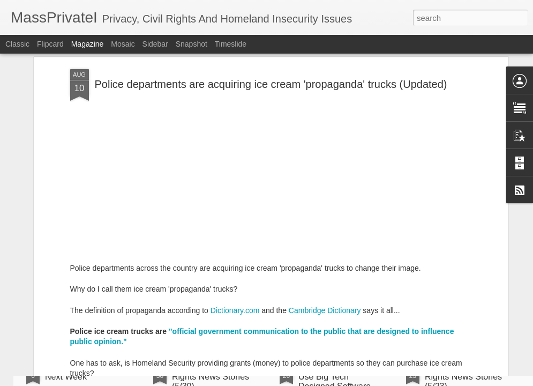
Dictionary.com (235, 224)
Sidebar (155, 44)
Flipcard (50, 44)
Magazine (87, 44)
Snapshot (191, 44)
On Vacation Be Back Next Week (85, 371)
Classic (17, 44)
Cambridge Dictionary (325, 224)
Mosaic (122, 44)
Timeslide (230, 44)
